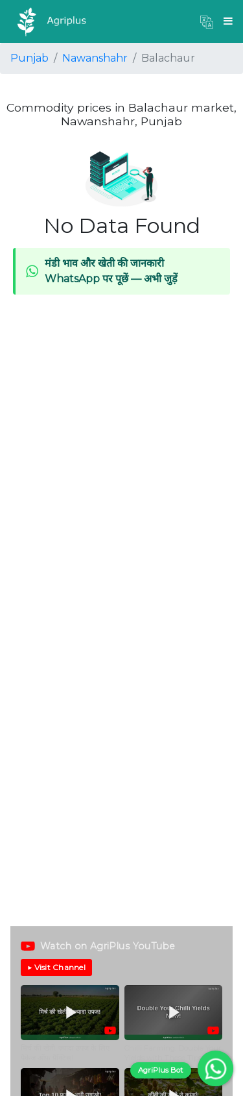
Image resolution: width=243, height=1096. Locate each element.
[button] (207, 21)
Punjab (29, 58)
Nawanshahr (95, 58)
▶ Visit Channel (56, 967)
